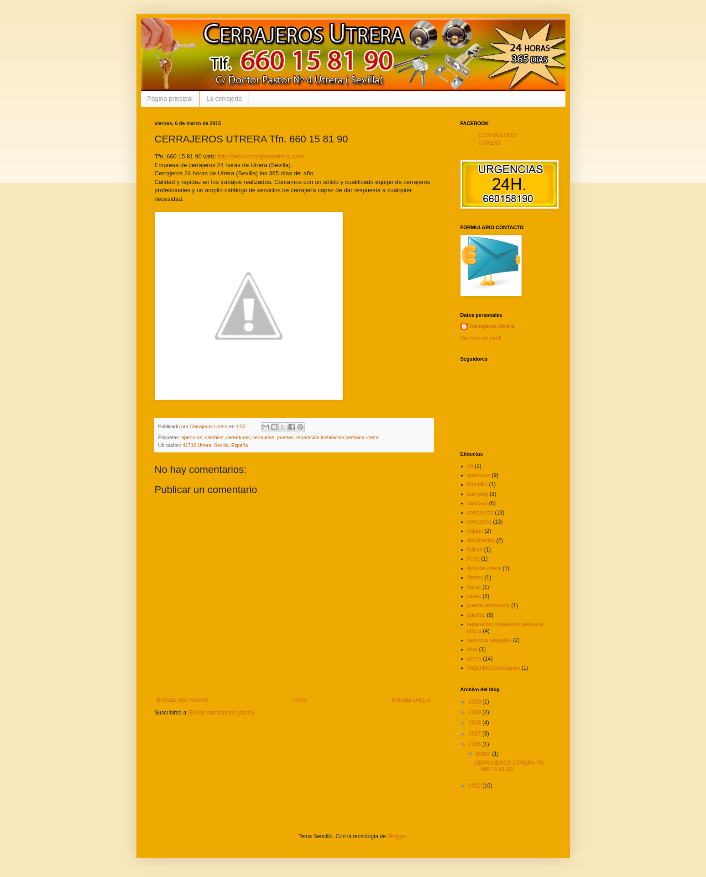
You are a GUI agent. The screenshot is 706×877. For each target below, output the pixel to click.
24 (470, 466)
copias (475, 531)
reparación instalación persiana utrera (337, 437)
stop (472, 649)
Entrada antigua (411, 700)
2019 (475, 712)
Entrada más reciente (183, 700)
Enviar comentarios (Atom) (221, 712)
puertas (285, 437)
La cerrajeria (224, 98)
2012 (475, 785)
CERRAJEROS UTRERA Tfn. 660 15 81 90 (510, 766)
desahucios (481, 540)
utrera (474, 659)
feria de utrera (484, 568)
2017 (475, 733)
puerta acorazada (488, 605)
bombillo (477, 484)
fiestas (475, 577)
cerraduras (238, 437)
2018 (475, 722)
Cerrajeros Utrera (492, 326)
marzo (483, 754)
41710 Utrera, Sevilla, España (215, 445)
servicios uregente (489, 640)
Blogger (396, 836)
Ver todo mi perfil (481, 338)
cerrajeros (263, 437)
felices (475, 549)
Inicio (300, 700)
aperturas (192, 437)
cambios (214, 437)
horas (474, 587)
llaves (474, 596)
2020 (475, 701)
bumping (477, 494)
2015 (475, 744)
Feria (473, 559)
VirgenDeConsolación (493, 668)
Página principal (170, 98)
